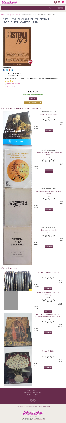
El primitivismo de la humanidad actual (48, 192)
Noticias (35, 394)
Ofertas (29, 394)
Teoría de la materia (49, 230)
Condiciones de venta (31, 406)
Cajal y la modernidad (48, 114)
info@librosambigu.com (39, 419)
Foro (34, 396)
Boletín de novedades (30, 408)
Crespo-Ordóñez (48, 351)
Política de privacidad (44, 406)
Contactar (39, 408)
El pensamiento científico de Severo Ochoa (48, 154)
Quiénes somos (21, 406)
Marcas (35, 390)
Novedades (27, 392)
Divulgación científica (13, 15)
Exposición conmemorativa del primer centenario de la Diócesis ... (48, 315)
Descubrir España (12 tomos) (48, 272)
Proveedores (37, 392)
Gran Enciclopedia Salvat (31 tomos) (48, 294)
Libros (3, 15)
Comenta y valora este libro (12, 83)
